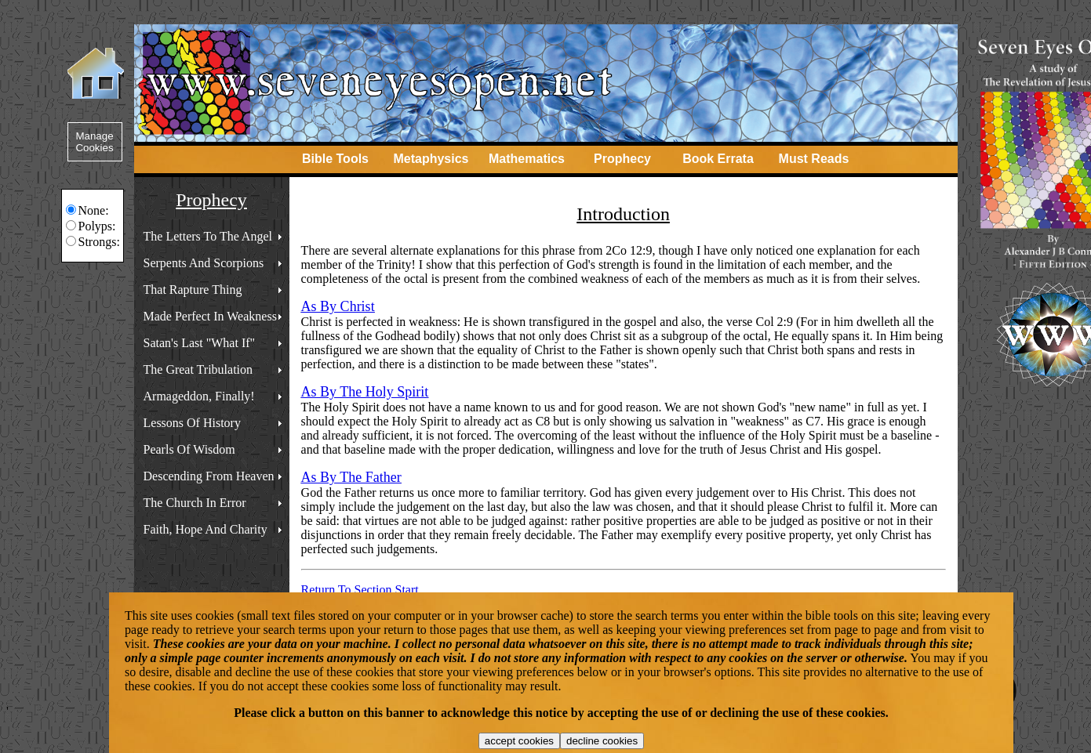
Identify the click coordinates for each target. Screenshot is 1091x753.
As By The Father (351, 477)
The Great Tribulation (198, 369)
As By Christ (338, 306)
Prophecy (622, 158)
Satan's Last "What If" (200, 342)
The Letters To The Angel (208, 236)
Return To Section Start (360, 589)
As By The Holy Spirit (365, 392)
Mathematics (527, 158)
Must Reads (814, 158)
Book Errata (718, 158)
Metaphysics (430, 158)
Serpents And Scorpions (204, 263)
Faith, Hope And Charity (205, 529)
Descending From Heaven (209, 476)
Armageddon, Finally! (199, 396)
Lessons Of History (192, 422)
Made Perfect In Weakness (210, 316)
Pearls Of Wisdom (189, 449)
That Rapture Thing (193, 289)
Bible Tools (335, 158)
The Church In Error (195, 502)
